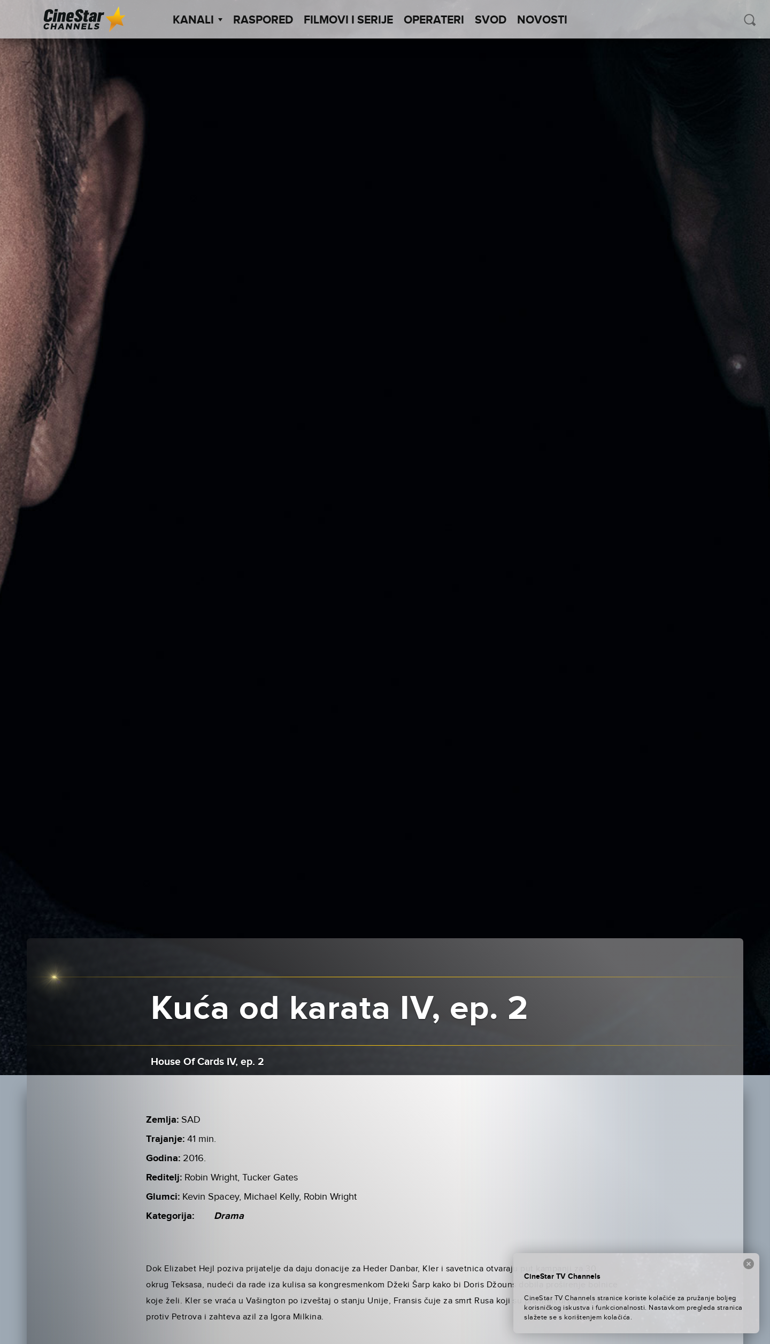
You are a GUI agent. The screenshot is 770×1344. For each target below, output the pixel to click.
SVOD (490, 20)
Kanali (197, 20)
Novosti (542, 20)
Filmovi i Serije (348, 20)
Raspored (263, 20)
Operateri (434, 20)
